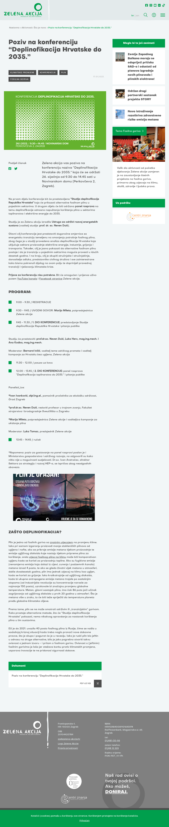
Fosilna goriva (19, 79)
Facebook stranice (50, 279)
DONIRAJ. (116, 792)
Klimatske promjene (22, 73)
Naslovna (14, 28)
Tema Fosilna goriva (128, 131)
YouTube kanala (27, 279)
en (137, 16)
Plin (63, 73)
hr (132, 16)
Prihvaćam (84, 820)
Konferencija (48, 73)
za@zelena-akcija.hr (69, 739)
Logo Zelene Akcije (68, 744)
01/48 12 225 (112, 748)
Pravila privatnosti (68, 748)
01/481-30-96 (112, 741)
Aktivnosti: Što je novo (34, 28)
